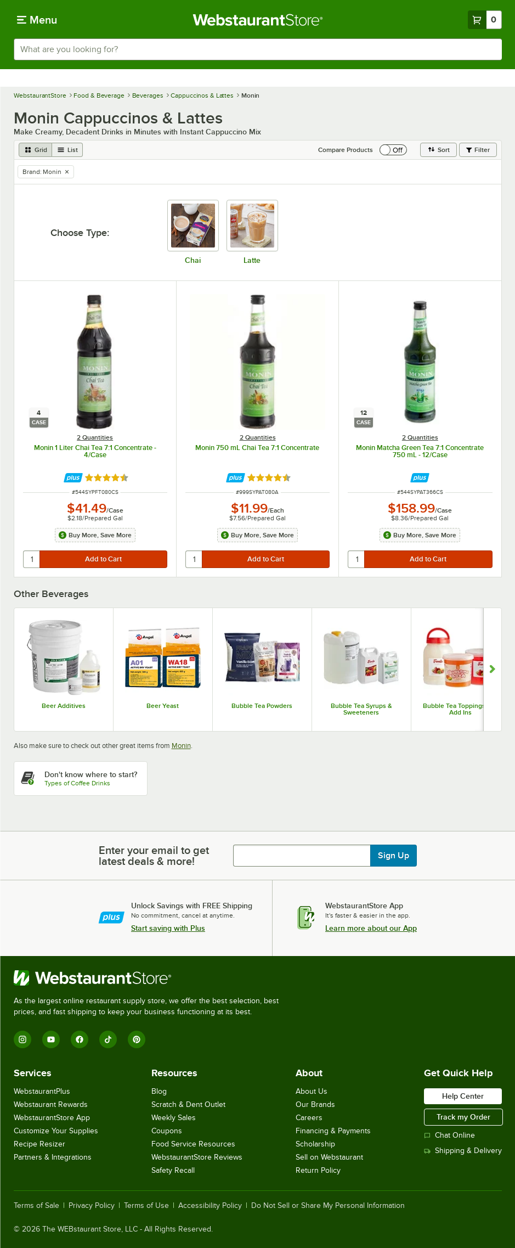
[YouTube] (51, 1039)
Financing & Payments (333, 1131)
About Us (311, 1091)
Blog (159, 1091)
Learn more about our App (371, 928)
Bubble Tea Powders (261, 705)
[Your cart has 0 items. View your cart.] (485, 19)
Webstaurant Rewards (51, 1104)
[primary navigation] (37, 20)
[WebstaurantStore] (151, 978)
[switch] (393, 149)
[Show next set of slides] (492, 669)
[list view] (67, 150)
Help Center (463, 1096)
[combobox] (258, 49)
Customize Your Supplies (56, 1131)
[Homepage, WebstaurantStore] (257, 20)
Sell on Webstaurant (329, 1157)
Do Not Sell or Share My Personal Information (328, 1206)
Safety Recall (173, 1170)
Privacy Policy (92, 1206)
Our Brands (315, 1104)
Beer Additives (64, 705)
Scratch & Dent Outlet (188, 1104)
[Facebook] (79, 1039)
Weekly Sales (173, 1118)
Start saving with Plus (168, 928)
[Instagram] (22, 1039)
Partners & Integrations (53, 1157)
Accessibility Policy (210, 1206)
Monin (181, 745)
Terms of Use (146, 1206)
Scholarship (315, 1144)
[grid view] (35, 150)
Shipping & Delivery (463, 1150)
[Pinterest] (136, 1039)
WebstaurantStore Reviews (196, 1157)
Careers (309, 1118)
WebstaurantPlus (42, 1091)
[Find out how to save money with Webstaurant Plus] (73, 477)
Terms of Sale (36, 1206)
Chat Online (449, 1135)
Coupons (166, 1131)
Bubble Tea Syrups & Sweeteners (361, 709)
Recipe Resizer (39, 1144)
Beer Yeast (162, 705)
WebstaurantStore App (52, 1118)
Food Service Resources (193, 1144)
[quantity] (32, 559)
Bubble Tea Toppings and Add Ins (460, 709)
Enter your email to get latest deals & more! (154, 856)
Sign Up (393, 856)
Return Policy (318, 1170)
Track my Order (463, 1116)
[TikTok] (108, 1039)
